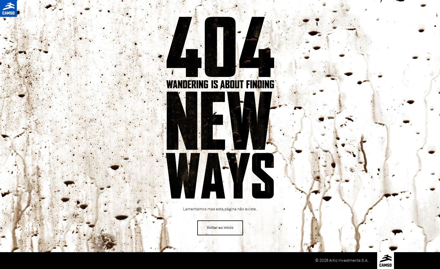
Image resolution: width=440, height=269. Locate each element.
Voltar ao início (220, 228)
